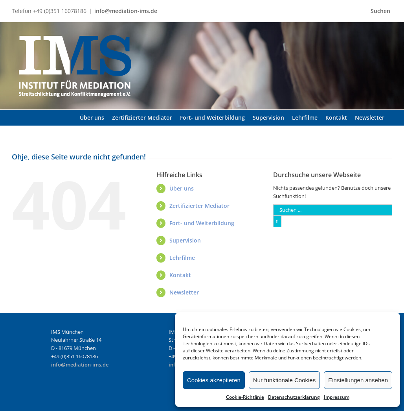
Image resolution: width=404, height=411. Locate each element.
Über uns (181, 188)
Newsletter (184, 292)
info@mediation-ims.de (125, 11)
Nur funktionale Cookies (284, 380)
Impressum (336, 397)
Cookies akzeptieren (214, 380)
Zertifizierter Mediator (199, 205)
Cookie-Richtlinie (245, 397)
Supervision (185, 240)
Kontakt (180, 275)
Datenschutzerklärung (294, 397)
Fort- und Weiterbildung (201, 223)
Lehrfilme (182, 257)
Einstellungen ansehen (358, 380)
